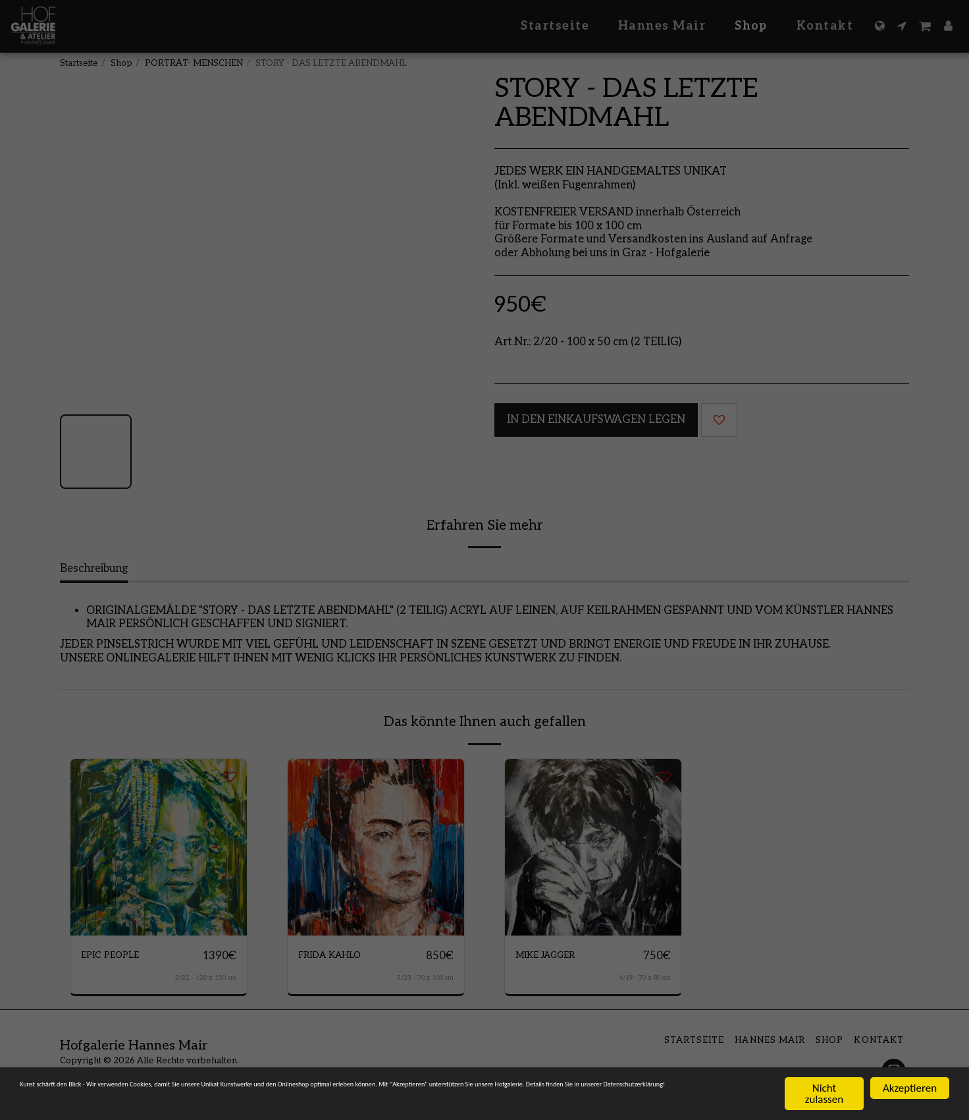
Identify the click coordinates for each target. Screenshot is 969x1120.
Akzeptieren (910, 1087)
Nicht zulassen (824, 1093)
